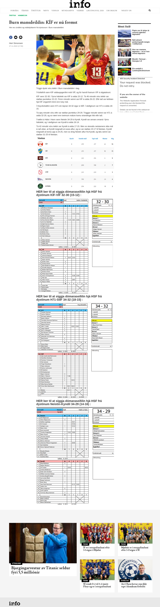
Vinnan (55, 11)
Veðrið (80, 11)
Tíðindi (24, 11)
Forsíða (15, 11)
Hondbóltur (22, 15)
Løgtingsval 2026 (95, 11)
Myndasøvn (68, 11)
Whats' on (126, 11)
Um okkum (111, 11)
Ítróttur (36, 11)
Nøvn (46, 11)
